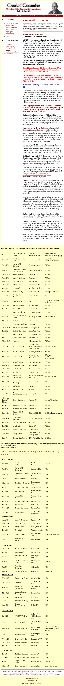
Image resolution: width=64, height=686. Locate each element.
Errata (7, 36)
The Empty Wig (32, 680)
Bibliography (9, 31)
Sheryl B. (39, 683)
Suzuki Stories (10, 46)
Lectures (8, 50)
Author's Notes (10, 29)
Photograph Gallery (11, 48)
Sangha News (9, 53)
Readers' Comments (11, 27)
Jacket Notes (37, 671)
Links (31, 671)
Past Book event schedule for (33, 34)
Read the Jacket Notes (12, 23)
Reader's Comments (56, 671)
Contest (19, 671)
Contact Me (56, 674)
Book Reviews (10, 25)
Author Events (10, 33)
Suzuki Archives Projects (12, 52)
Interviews (8, 44)
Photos (22, 674)
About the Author (10, 35)
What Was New (12, 671)
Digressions (25, 671)
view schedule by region (46, 248)
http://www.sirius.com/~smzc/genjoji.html (37, 175)
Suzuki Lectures (29, 674)
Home (5, 671)
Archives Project (39, 674)
